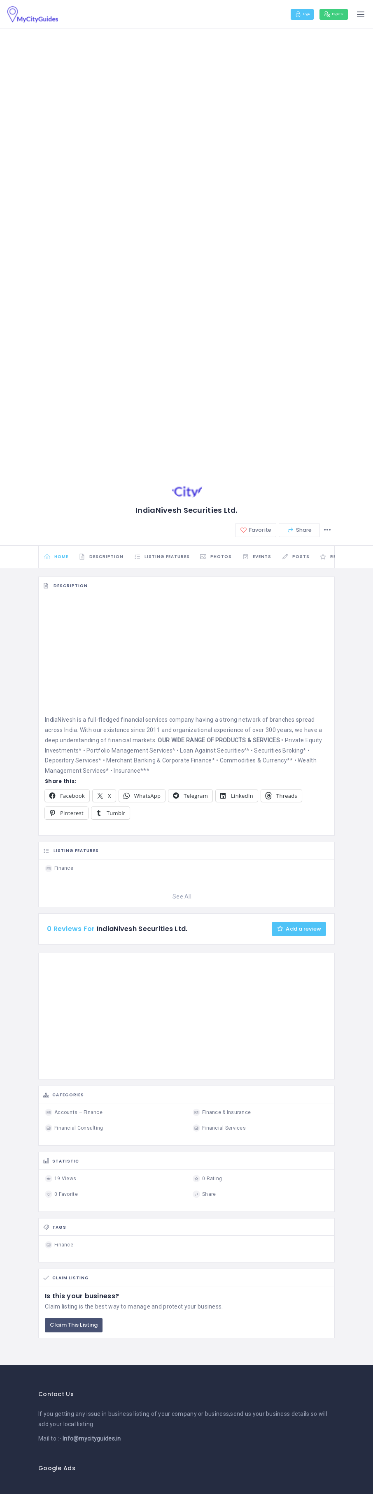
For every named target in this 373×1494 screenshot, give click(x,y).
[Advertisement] (186, 661)
